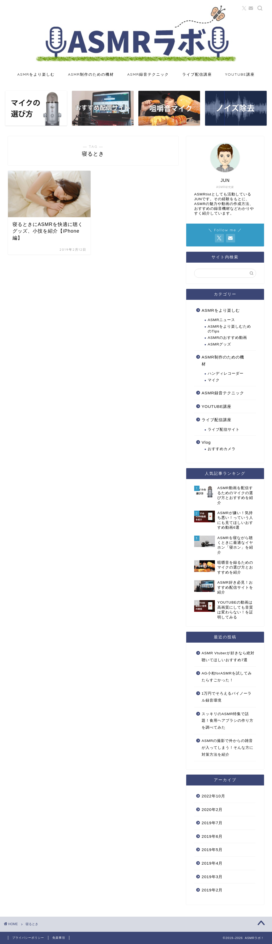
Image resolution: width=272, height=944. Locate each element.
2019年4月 (212, 863)
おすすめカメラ (222, 449)
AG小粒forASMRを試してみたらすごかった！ (227, 676)
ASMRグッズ (219, 344)
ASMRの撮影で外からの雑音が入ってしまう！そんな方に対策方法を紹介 (227, 747)
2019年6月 (212, 836)
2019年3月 (212, 876)
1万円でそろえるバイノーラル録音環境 (227, 696)
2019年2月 (212, 890)
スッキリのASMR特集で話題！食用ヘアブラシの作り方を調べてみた (227, 720)
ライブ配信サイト (224, 430)
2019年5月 (212, 849)
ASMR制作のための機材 (91, 74)
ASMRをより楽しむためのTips (229, 328)
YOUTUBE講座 (240, 74)
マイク (214, 380)
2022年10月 (213, 796)
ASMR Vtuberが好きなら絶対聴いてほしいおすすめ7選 (228, 656)
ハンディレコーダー (226, 373)
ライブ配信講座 (197, 74)
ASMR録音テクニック (148, 74)
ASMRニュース (221, 320)
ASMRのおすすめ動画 (227, 338)
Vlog (206, 442)
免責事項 (58, 937)
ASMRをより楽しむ (36, 74)
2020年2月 (212, 809)
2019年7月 (212, 823)
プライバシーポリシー (28, 937)
